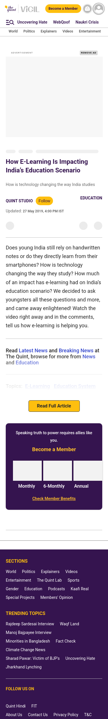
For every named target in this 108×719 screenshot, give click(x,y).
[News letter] (87, 9)
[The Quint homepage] (10, 9)
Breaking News (76, 350)
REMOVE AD (88, 52)
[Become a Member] (63, 8)
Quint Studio (19, 201)
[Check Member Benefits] (54, 498)
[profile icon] (99, 9)
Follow (44, 201)
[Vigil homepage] (30, 11)
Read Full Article (54, 406)
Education (91, 198)
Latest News (33, 350)
